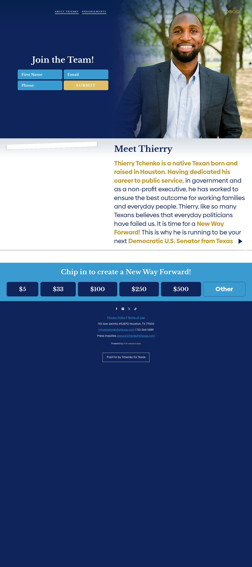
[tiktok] (237, 11)
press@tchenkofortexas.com (136, 524)
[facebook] (226, 11)
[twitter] (234, 11)
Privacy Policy (116, 506)
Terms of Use (136, 506)
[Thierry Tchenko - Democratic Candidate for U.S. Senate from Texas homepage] (29, 19)
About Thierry (67, 11)
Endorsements (94, 11)
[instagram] (230, 11)
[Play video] (240, 404)
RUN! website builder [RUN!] (132, 531)
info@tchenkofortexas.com (116, 518)
